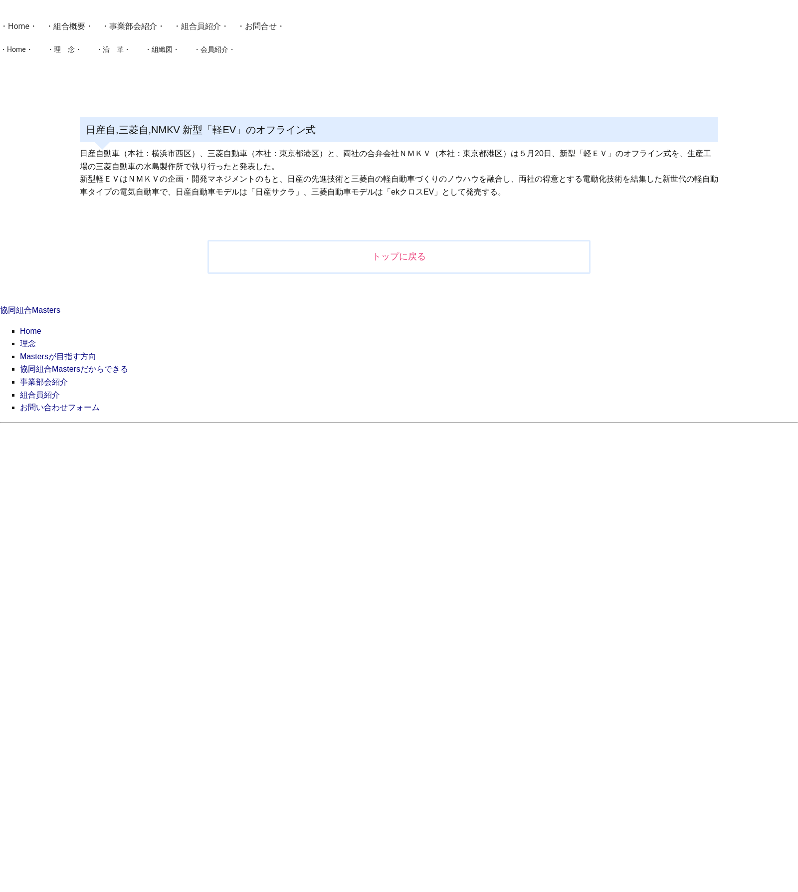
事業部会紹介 (133, 26)
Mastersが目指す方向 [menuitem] (58, 356)
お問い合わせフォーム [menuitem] (60, 407)
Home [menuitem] (30, 331)
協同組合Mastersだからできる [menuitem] (74, 369)
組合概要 (69, 26)
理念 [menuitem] (28, 343)
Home (18, 26)
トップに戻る (399, 256)
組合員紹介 (201, 26)
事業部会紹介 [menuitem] (44, 382)
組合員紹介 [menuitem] (40, 395)
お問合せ (261, 26)
